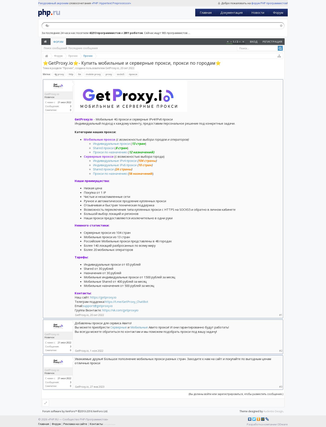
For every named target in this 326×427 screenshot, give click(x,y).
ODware (282, 424)
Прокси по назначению (110, 152)
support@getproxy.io (98, 306)
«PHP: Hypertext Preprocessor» (111, 3)
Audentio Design (273, 411)
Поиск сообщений (55, 48)
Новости (257, 12)
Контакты (96, 424)
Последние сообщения (83, 48)
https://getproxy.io (103, 297)
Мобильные (139, 327)
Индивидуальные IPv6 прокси (115, 165)
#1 (280, 315)
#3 (280, 386)
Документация (231, 12)
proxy (108, 74)
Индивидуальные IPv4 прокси (115, 160)
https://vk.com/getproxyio (120, 310)
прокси (132, 74)
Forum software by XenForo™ (75, 411)
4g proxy (58, 74)
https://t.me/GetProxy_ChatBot (126, 302)
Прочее (68, 68)
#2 (280, 350)
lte (79, 74)
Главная (206, 12)
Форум (278, 12)
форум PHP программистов (269, 3)
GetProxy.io (112, 68)
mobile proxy (93, 74)
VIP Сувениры (109, 424)
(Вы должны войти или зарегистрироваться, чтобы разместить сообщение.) (236, 394)
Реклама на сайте (75, 424)
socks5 (120, 74)
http (70, 74)
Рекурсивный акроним (53, 3)
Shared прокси (103, 148)
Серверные (119, 327)
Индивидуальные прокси (111, 143)
